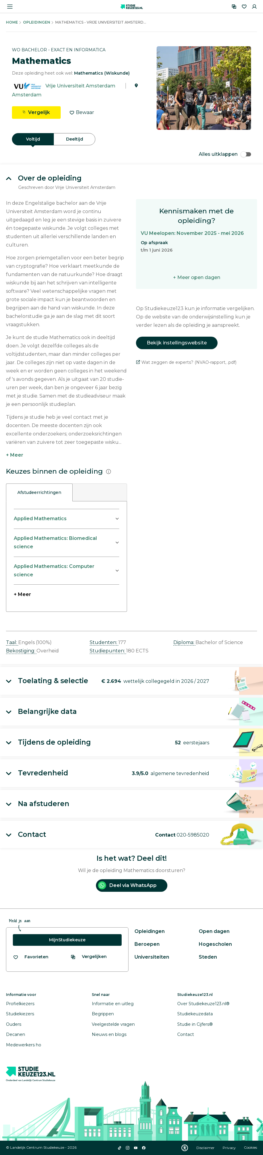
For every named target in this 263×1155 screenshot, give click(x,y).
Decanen (15, 1034)
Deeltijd (74, 139)
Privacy (230, 1147)
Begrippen (103, 1014)
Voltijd (33, 139)
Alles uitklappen (225, 154)
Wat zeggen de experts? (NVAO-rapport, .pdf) (186, 362)
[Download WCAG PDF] (184, 1147)
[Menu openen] (10, 6)
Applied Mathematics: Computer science (54, 570)
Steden (208, 957)
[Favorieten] (244, 6)
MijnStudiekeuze (67, 940)
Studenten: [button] (104, 642)
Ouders (13, 1024)
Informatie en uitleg (113, 1003)
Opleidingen (36, 22)
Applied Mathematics (40, 518)
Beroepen (147, 944)
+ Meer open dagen (196, 277)
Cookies (250, 1147)
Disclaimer (205, 1147)
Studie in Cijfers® (195, 1024)
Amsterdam (27, 95)
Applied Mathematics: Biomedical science (55, 542)
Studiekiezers (20, 1014)
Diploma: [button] (184, 642)
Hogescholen (215, 944)
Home (12, 22)
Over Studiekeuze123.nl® (203, 1003)
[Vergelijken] (234, 6)
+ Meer (14, 455)
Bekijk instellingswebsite (177, 343)
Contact (185, 1034)
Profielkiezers (20, 1003)
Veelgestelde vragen (113, 1024)
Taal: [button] (12, 642)
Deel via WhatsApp (127, 885)
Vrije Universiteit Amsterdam (80, 86)
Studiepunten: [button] (108, 651)
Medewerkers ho (23, 1045)
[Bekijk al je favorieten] (30, 957)
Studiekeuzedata (195, 1014)
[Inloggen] (254, 6)
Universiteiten (151, 957)
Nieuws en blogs (109, 1034)
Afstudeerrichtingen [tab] (39, 492)
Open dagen (214, 931)
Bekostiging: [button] (21, 651)
